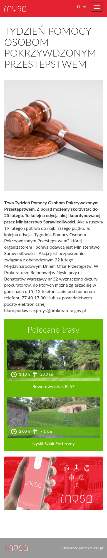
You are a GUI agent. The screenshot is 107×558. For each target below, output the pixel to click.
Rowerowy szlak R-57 (54, 386)
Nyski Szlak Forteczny (53, 443)
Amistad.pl (95, 548)
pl (79, 6)
